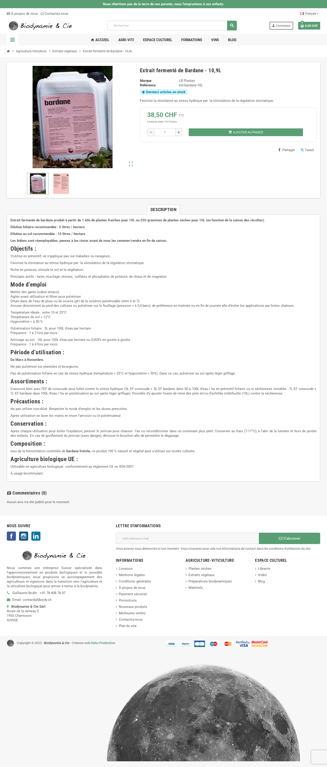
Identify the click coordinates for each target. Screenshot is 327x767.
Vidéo (262, 575)
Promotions (128, 600)
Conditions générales (135, 581)
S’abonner (289, 538)
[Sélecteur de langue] (309, 13)
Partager (286, 150)
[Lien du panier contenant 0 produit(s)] (309, 26)
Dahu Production (103, 643)
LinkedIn (35, 536)
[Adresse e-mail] (187, 538)
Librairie (264, 569)
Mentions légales (132, 575)
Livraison (126, 569)
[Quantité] (165, 132)
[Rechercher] (172, 25)
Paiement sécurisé (133, 594)
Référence (148, 85)
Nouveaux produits (133, 607)
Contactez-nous (54, 14)
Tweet (307, 150)
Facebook (11, 536)
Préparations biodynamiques (210, 581)
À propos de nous (22, 14)
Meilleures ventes (132, 613)
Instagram (23, 536)
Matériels (195, 588)
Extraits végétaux (201, 575)
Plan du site (127, 626)
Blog (261, 581)
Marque (145, 81)
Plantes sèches (200, 569)
